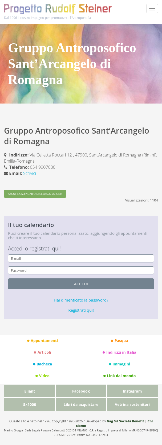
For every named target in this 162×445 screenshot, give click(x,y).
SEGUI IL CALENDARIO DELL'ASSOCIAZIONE (35, 194)
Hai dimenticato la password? (81, 300)
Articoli (42, 352)
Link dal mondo (119, 375)
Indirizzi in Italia (119, 352)
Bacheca (42, 364)
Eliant (29, 391)
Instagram (132, 391)
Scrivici (29, 173)
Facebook (81, 391)
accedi (81, 283)
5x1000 (29, 404)
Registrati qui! (81, 310)
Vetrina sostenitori (132, 404)
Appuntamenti (42, 340)
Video (42, 375)
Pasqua (119, 340)
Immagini (119, 364)
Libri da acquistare (81, 404)
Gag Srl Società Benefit (125, 421)
